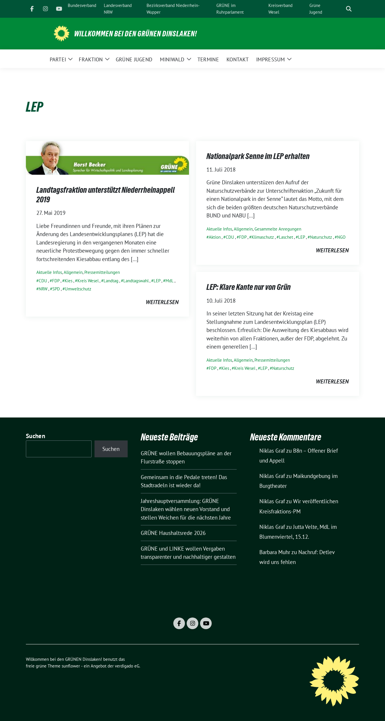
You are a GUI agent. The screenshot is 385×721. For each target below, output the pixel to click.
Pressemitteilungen (102, 272)
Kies (68, 280)
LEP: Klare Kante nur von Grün (248, 287)
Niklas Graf (272, 450)
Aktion (215, 237)
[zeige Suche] (348, 9)
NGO (341, 237)
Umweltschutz (78, 289)
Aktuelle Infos (49, 272)
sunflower (71, 666)
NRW (43, 289)
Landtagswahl (136, 280)
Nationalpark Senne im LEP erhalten (258, 156)
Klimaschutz (263, 237)
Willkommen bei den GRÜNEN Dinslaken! (135, 33)
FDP (56, 280)
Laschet (286, 237)
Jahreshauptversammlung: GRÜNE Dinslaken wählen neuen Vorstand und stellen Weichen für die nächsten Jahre (186, 509)
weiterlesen (162, 302)
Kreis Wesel (88, 280)
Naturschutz (321, 237)
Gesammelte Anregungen (277, 229)
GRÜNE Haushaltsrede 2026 (173, 532)
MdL (169, 280)
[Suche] (340, 9)
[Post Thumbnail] (107, 157)
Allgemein (73, 272)
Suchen (35, 436)
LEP (157, 280)
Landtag (111, 280)
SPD (56, 289)
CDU (43, 280)
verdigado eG (127, 666)
